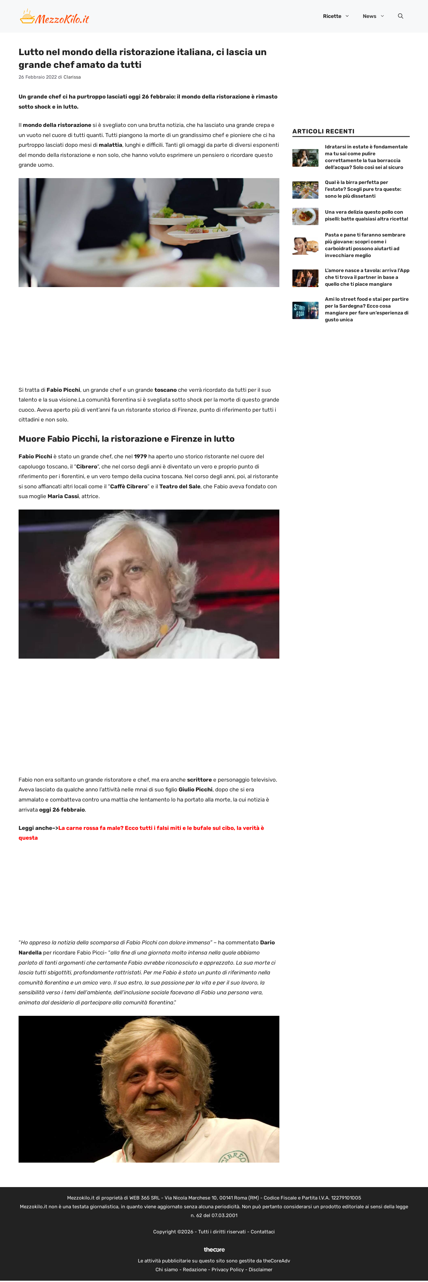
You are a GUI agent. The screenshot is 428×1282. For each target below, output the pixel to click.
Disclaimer (261, 1270)
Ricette (339, 16)
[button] (400, 16)
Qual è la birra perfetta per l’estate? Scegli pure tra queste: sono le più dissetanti (363, 189)
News (377, 16)
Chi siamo (166, 1270)
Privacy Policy (228, 1270)
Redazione (195, 1270)
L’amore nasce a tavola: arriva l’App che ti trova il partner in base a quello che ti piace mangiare (367, 277)
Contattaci (263, 1232)
